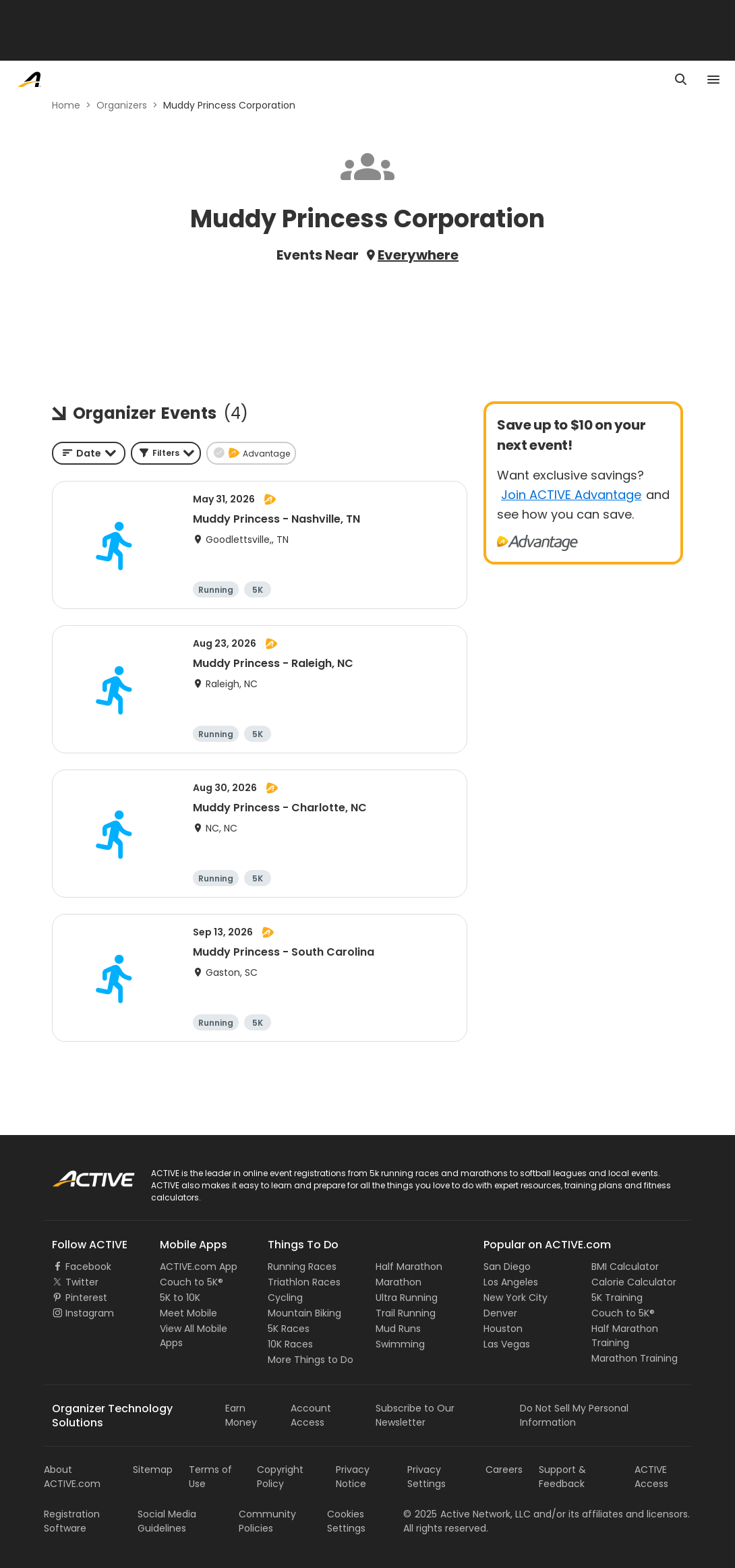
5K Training (617, 1297)
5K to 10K (180, 1297)
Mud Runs (398, 1328)
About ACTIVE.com (72, 1476)
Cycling (285, 1297)
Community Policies (267, 1521)
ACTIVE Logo (80, 1174)
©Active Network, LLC (467, 1514)
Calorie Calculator (633, 1282)
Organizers (121, 105)
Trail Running (406, 1313)
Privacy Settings (426, 1476)
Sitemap (153, 1469)
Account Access (311, 1415)
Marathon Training (634, 1358)
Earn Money (241, 1415)
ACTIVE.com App (198, 1266)
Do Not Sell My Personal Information (574, 1415)
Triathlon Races (304, 1282)
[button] (166, 453)
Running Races (302, 1266)
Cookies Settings (346, 1521)
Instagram (89, 1313)
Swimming (400, 1344)
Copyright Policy (280, 1476)
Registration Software (72, 1521)
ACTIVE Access (651, 1476)
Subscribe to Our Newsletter (415, 1415)
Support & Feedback (562, 1476)
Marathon (398, 1282)
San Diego (507, 1266)
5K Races (289, 1328)
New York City (515, 1297)
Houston (503, 1328)
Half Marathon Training (624, 1335)
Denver (500, 1313)
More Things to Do (310, 1359)
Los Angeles (510, 1282)
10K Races (290, 1344)
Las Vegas (506, 1344)
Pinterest (86, 1297)
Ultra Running (407, 1297)
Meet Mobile (188, 1313)
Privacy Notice (353, 1476)
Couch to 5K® (191, 1282)
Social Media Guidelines (167, 1521)
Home (66, 105)
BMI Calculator (625, 1266)
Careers (504, 1469)
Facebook (88, 1266)
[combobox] (88, 453)
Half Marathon (409, 1266)
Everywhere (418, 254)
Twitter (81, 1282)
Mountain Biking (304, 1313)
